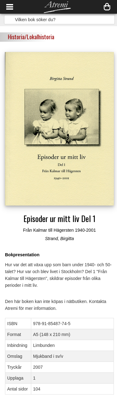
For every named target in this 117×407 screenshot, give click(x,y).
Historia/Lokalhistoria (31, 37)
